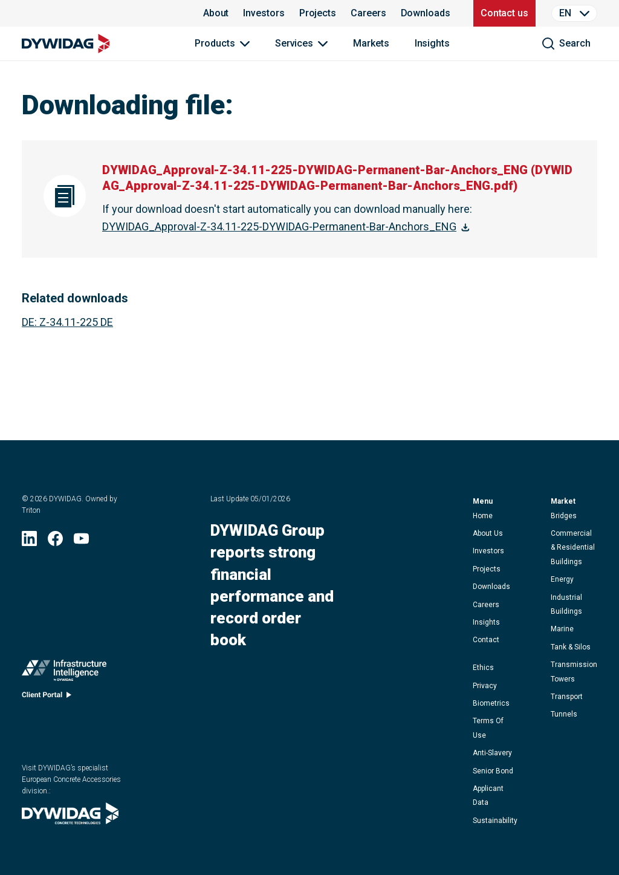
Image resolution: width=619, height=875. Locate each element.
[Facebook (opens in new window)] (55, 542)
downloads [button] (491, 586)
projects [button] (487, 569)
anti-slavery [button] (492, 753)
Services (294, 43)
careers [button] (486, 604)
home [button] (483, 516)
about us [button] (488, 533)
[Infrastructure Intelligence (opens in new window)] (64, 673)
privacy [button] (485, 685)
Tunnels (564, 714)
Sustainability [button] (495, 820)
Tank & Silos (571, 647)
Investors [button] (488, 551)
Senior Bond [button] (493, 771)
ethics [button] (483, 667)
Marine (562, 629)
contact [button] (486, 640)
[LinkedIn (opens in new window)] (29, 542)
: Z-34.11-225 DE (67, 322)
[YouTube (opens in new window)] (81, 542)
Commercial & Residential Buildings (573, 547)
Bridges (564, 516)
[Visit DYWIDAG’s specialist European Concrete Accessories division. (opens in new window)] (70, 820)
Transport (567, 696)
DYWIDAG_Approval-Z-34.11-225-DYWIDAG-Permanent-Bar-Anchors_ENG (279, 226)
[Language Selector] (574, 13)
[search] (565, 43)
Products (215, 43)
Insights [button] (486, 622)
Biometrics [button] (491, 703)
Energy (562, 579)
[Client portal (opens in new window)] (46, 697)
